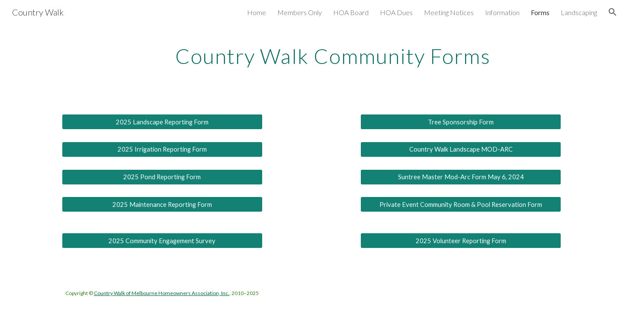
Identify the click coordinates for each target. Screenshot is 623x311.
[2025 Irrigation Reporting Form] (162, 149)
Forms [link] (540, 12)
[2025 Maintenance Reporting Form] (162, 204)
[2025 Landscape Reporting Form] (162, 122)
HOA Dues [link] (396, 12)
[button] (612, 12)
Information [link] (502, 12)
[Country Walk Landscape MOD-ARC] (461, 149)
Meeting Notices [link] (449, 12)
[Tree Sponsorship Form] (461, 122)
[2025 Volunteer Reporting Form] (461, 241)
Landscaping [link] (579, 12)
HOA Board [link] (351, 12)
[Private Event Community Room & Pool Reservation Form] (461, 204)
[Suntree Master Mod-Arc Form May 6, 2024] (461, 177)
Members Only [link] (299, 12)
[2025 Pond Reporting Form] (162, 177)
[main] (332, 57)
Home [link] (256, 12)
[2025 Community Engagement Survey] (162, 241)
